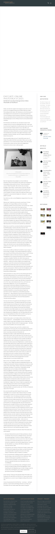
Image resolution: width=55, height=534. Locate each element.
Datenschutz (31, 529)
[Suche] (47, 3)
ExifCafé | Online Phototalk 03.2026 (47, 162)
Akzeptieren (23, 531)
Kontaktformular (41, 516)
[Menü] (50, 3)
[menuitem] (47, 3)
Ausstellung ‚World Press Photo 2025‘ (46, 192)
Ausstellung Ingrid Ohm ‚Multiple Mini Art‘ (47, 153)
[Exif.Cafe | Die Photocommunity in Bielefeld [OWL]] (9, 2)
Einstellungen (31, 531)
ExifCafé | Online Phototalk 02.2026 (47, 183)
